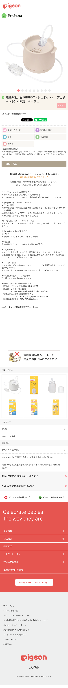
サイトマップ (9, 605)
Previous (2, 90)
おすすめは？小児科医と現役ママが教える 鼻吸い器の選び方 (27, 457)
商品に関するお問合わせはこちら (20, 476)
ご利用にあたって (10, 639)
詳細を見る (11, 164)
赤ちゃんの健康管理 (10, 450)
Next (66, 90)
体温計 (5, 429)
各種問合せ (8, 644)
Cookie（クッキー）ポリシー (15, 625)
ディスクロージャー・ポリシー (16, 615)
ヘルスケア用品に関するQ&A (18, 486)
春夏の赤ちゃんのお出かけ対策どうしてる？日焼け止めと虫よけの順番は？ (31, 466)
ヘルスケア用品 (8, 436)
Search (54, 6)
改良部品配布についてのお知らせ (34, 177)
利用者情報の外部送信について (16, 629)
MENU (62, 6)
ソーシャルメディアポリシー (15, 634)
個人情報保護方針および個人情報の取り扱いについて (25, 620)
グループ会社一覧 (10, 610)
